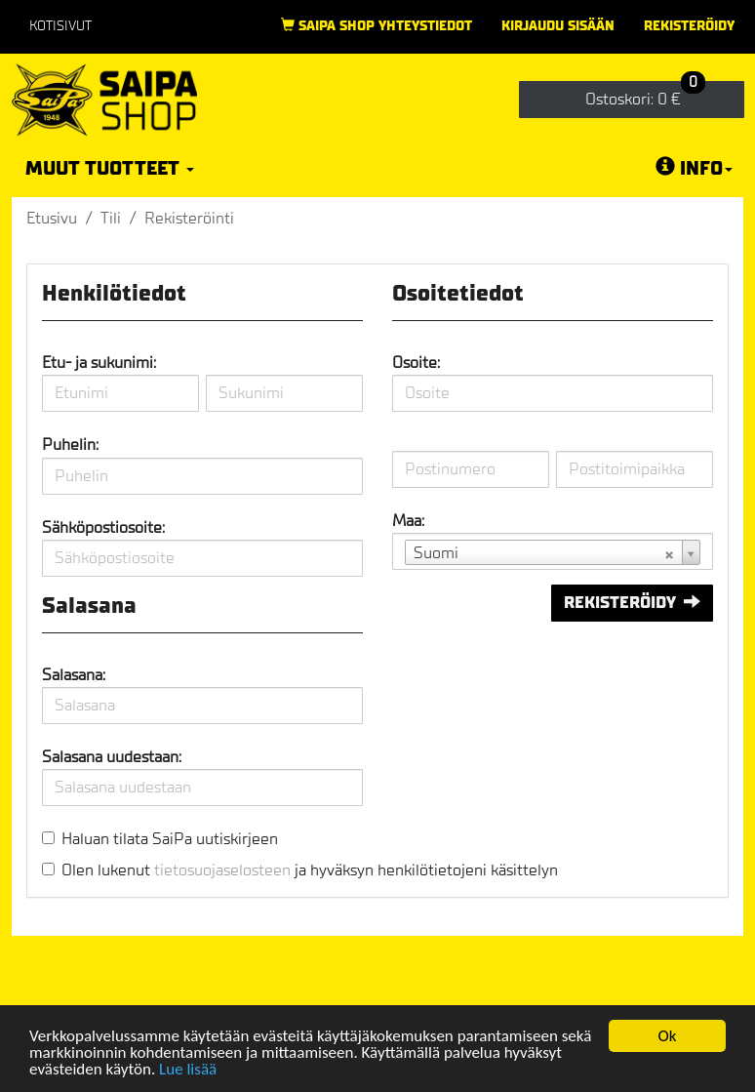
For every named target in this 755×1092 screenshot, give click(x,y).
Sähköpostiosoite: (103, 527)
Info (694, 168)
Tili (110, 218)
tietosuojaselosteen (222, 870)
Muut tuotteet (109, 168)
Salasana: (73, 675)
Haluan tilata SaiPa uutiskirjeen (169, 839)
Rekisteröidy (689, 26)
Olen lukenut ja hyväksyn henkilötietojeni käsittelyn (309, 870)
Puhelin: (70, 444)
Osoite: (416, 362)
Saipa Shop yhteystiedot (376, 26)
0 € (645, 95)
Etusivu (51, 218)
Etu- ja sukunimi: (99, 362)
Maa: (408, 520)
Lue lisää (188, 1071)
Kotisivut (60, 26)
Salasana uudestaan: (111, 757)
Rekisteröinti (189, 218)
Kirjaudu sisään (558, 26)
